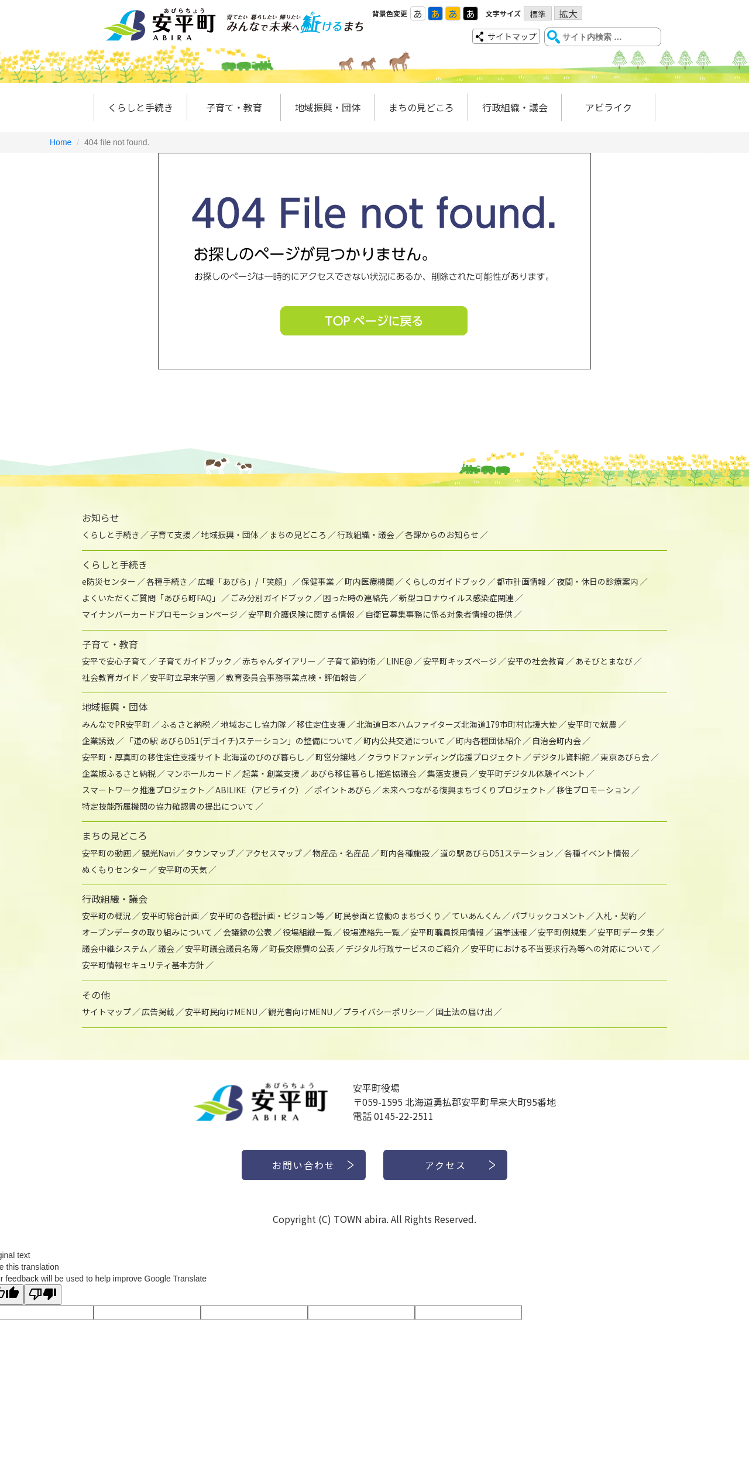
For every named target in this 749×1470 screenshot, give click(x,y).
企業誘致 (98, 740)
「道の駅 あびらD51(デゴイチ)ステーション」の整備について (239, 740)
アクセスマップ (273, 853)
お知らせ (100, 517)
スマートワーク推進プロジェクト (143, 790)
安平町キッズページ (460, 661)
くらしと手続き (140, 107)
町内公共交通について (404, 740)
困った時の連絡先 (356, 598)
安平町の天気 (182, 869)
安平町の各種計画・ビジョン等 (266, 915)
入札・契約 (616, 915)
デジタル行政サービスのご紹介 (402, 948)
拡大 (568, 13)
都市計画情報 (521, 581)
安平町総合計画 (170, 915)
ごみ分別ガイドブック (271, 598)
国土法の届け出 (464, 1011)
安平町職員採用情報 (447, 932)
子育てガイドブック (195, 661)
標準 (538, 14)
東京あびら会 (625, 757)
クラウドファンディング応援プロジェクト (444, 757)
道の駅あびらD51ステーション (497, 853)
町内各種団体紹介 (488, 740)
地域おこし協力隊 (253, 724)
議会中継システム (114, 948)
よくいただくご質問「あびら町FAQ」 (151, 598)
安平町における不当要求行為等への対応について (560, 948)
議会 (166, 948)
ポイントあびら (343, 790)
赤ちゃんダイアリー (279, 661)
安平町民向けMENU (221, 1011)
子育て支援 (170, 534)
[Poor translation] (42, 1294)
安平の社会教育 (536, 661)
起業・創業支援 (271, 773)
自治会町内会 (556, 740)
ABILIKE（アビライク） (259, 790)
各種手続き (166, 581)
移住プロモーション (593, 790)
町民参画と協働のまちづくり (388, 915)
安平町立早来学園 (182, 677)
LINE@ (399, 661)
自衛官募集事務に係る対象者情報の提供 (439, 614)
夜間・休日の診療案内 (597, 581)
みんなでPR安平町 (116, 724)
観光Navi (158, 853)
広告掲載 (158, 1011)
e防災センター (109, 581)
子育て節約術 (351, 661)
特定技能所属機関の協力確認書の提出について (168, 806)
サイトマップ (512, 36)
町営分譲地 (335, 757)
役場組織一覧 (307, 932)
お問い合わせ (303, 1165)
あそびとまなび (604, 661)
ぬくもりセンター (114, 869)
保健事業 (317, 581)
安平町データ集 (626, 932)
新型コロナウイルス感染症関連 (456, 598)
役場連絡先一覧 (371, 932)
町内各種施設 (405, 853)
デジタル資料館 (561, 757)
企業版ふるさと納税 (119, 773)
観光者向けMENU (300, 1011)
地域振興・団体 (327, 107)
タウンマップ (210, 853)
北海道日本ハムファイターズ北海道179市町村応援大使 (456, 724)
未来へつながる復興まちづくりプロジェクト (464, 790)
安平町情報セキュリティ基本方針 (143, 965)
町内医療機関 (369, 581)
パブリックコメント (548, 915)
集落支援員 (447, 773)
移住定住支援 (321, 724)
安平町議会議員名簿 (222, 948)
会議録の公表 (247, 932)
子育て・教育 (234, 107)
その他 (96, 995)
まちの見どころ (421, 107)
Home (60, 142)
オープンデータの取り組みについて (147, 932)
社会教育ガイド (110, 677)
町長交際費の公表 (302, 948)
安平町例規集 (562, 932)
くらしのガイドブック (445, 581)
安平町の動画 (106, 853)
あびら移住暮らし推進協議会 (363, 773)
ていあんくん (476, 915)
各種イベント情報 (597, 853)
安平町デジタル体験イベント (532, 773)
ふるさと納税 (185, 724)
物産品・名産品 (341, 853)
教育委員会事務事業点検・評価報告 (291, 677)
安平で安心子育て (114, 661)
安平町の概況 (106, 915)
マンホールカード (199, 773)
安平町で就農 (592, 724)
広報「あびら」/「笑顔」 (244, 581)
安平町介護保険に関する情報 (301, 614)
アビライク (608, 107)
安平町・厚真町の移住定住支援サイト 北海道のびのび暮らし (193, 757)
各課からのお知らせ (442, 534)
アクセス (445, 1165)
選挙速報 (510, 932)
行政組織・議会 (515, 107)
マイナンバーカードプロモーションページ (160, 614)
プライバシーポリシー (384, 1011)
